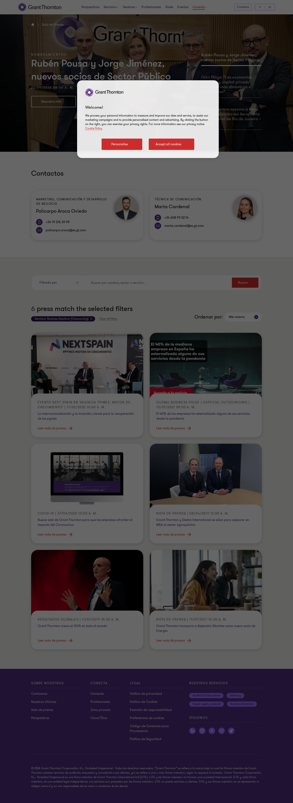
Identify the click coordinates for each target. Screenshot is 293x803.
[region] (148, 119)
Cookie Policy (93, 128)
